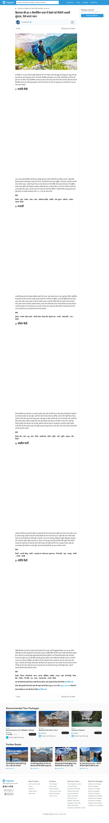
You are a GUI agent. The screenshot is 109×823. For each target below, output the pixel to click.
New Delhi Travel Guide (74, 788)
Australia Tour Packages (94, 800)
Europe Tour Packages (94, 788)
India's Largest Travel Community (10, 783)
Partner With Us (33, 791)
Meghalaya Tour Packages (95, 796)
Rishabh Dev (11, 768)
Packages (85, 2)
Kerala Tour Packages (94, 793)
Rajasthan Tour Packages (95, 798)
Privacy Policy (62, 814)
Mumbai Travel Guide (73, 791)
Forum (78, 2)
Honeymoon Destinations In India (76, 807)
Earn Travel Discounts (34, 784)
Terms (56, 814)
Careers (31, 786)
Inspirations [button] (70, 2)
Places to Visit (53, 796)
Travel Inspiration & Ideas (74, 784)
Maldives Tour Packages (94, 784)
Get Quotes (32, 734)
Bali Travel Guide (72, 798)
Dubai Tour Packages (94, 791)
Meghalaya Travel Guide (74, 803)
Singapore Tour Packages (95, 803)
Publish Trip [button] (94, 2)
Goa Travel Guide (72, 786)
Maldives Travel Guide (73, 800)
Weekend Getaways (54, 793)
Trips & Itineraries (54, 788)
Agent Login (32, 793)
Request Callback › (92, 15)
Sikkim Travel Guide (73, 805)
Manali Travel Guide (73, 793)
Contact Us (31, 788)
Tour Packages (53, 784)
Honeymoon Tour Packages (95, 805)
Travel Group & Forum (55, 791)
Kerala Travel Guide (73, 796)
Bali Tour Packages (93, 786)
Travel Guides (53, 786)
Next (102, 720)
